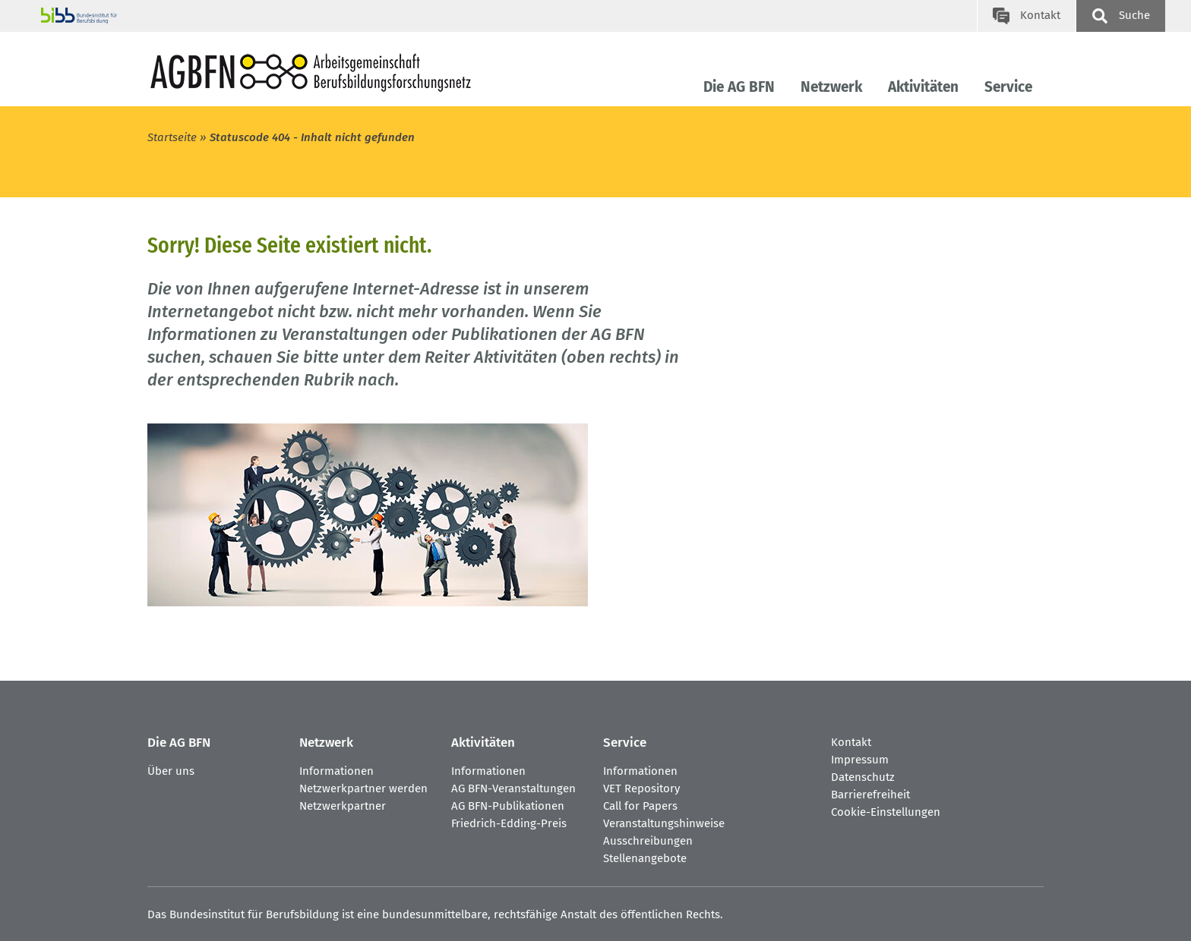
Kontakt (851, 742)
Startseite (172, 137)
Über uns (170, 771)
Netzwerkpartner (342, 806)
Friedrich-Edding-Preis (509, 823)
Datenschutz (863, 777)
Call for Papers (640, 806)
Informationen (336, 771)
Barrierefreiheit (870, 794)
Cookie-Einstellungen (885, 812)
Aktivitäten (923, 87)
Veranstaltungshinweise (664, 823)
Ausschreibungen (648, 841)
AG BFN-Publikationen (507, 806)
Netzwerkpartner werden (363, 788)
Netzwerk (831, 87)
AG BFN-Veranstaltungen (513, 788)
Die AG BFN (739, 87)
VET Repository (641, 788)
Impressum (860, 759)
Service (1008, 87)
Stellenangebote (645, 858)
